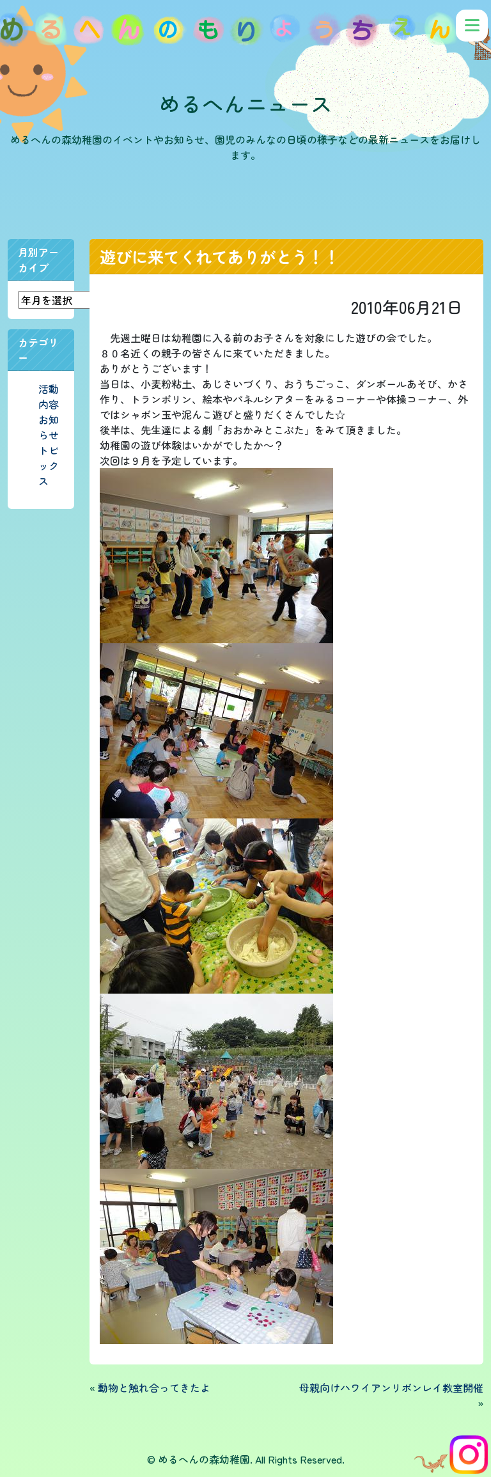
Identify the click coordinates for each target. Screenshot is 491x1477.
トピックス (48, 465)
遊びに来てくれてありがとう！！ (219, 256)
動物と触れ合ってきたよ (154, 1387)
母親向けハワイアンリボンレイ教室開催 (391, 1387)
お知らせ (48, 427)
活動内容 (48, 396)
